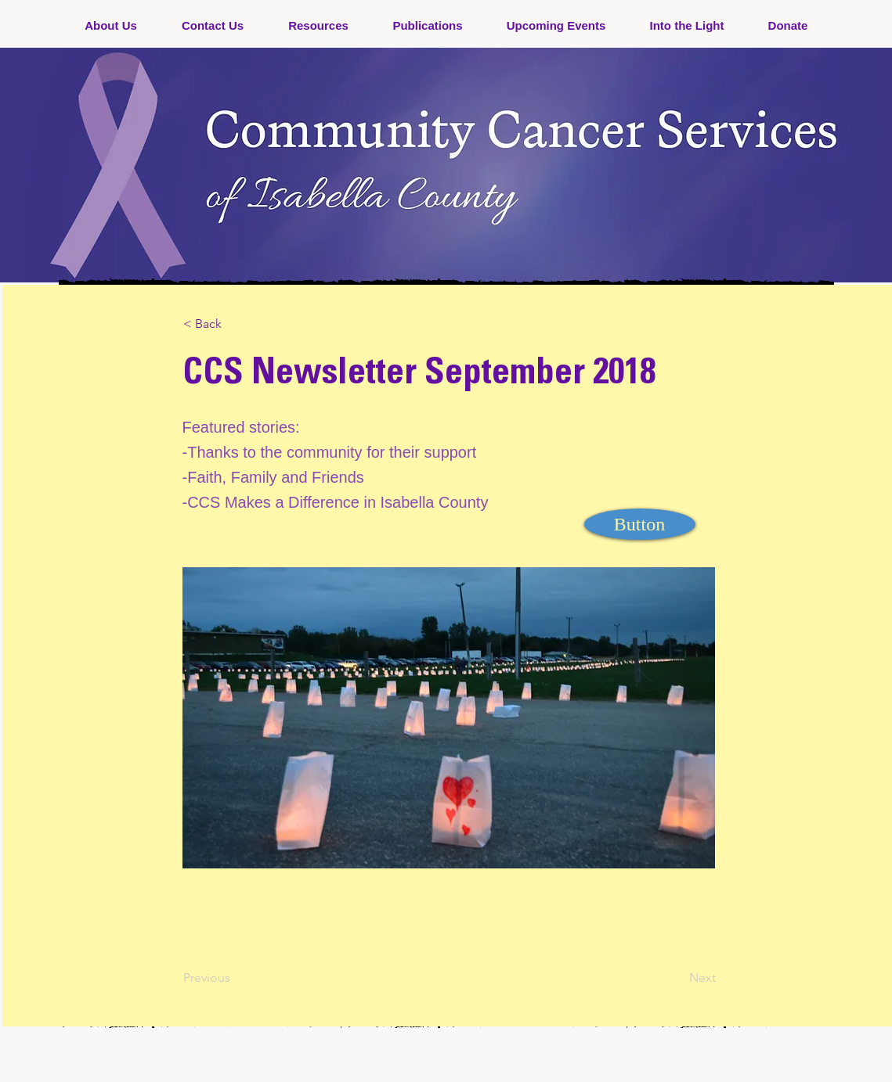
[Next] (676, 978)
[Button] (639, 524)
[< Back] (235, 324)
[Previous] (235, 978)
